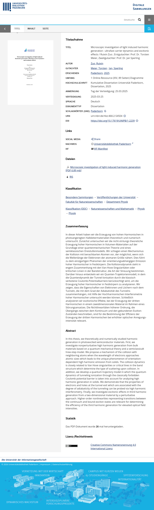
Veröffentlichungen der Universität (116, 197)
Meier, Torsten (99, 68)
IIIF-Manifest (101, 148)
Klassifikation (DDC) (76, 208)
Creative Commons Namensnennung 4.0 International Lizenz (113, 446)
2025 (107, 73)
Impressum (45, 464)
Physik (141, 208)
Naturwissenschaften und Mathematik (112, 208)
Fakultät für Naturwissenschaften (84, 201)
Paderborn (97, 73)
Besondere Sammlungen (79, 197)
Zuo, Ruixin (97, 63)
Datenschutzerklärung (62, 464)
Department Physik (117, 201)
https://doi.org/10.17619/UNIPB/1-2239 (113, 120)
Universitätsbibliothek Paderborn (23, 464)
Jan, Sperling (116, 68)
